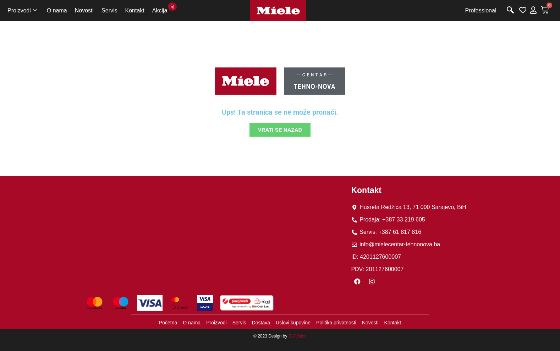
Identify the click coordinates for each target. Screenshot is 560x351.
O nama (57, 10)
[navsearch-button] (510, 11)
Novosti (84, 10)
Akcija (161, 9)
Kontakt (134, 10)
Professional (480, 10)
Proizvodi (22, 10)
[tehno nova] (214, 230)
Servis (109, 10)
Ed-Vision (298, 336)
